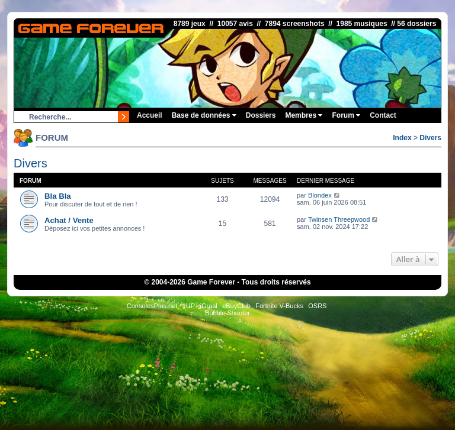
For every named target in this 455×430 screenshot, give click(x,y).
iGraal (208, 305)
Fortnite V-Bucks (279, 305)
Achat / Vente (69, 220)
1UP (188, 305)
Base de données (204, 115)
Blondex (320, 195)
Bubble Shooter (227, 312)
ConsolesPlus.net (152, 305)
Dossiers (261, 115)
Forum (346, 115)
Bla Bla (57, 196)
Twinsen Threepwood (339, 219)
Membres (303, 115)
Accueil (149, 115)
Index (402, 138)
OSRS (317, 305)
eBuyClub (236, 305)
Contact (383, 115)
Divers (430, 138)
